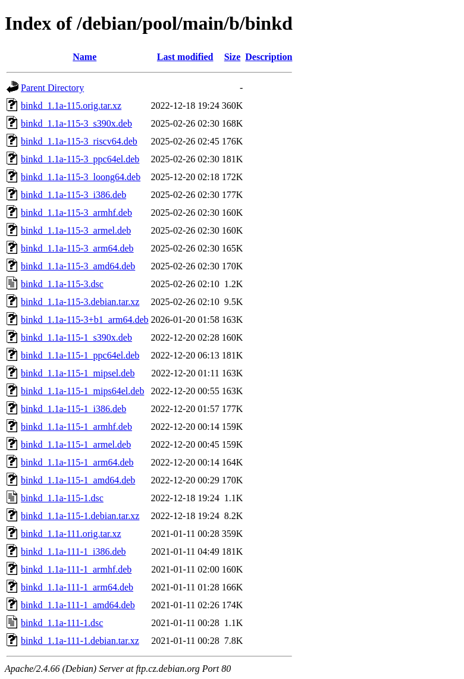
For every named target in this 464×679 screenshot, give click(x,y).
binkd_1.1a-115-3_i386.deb (73, 195)
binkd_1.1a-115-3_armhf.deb (76, 213)
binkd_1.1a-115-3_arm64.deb (77, 248)
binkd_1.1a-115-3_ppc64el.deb (80, 159)
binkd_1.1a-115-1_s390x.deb (76, 337)
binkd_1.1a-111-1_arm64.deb (77, 587)
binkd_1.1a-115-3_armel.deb (76, 230)
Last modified (185, 57)
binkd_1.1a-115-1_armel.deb (76, 444)
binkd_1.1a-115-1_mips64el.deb (82, 391)
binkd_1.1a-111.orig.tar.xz (71, 534)
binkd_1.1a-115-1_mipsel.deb (77, 373)
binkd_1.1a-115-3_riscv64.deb (79, 141)
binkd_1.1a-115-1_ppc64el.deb (80, 355)
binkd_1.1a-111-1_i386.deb (73, 551)
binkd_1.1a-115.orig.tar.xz (71, 105)
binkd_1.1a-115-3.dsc (62, 284)
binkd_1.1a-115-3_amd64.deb (78, 266)
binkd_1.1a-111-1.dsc (62, 623)
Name (84, 57)
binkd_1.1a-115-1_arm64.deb (77, 462)
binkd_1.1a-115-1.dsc (62, 498)
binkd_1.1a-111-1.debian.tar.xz (80, 641)
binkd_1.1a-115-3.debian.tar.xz (80, 302)
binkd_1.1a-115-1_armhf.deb (76, 427)
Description (268, 57)
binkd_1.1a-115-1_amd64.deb (78, 480)
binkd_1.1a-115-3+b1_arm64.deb (85, 320)
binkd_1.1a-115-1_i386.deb (73, 409)
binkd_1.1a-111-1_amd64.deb (78, 605)
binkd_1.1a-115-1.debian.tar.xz (80, 516)
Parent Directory (52, 88)
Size (232, 57)
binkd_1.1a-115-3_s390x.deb (76, 123)
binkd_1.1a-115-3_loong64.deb (80, 177)
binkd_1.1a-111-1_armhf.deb (76, 569)
